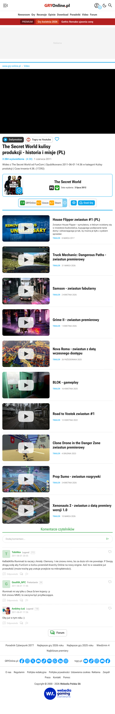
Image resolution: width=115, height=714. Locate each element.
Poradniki (75, 14)
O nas (8, 672)
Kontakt (57, 677)
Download (62, 14)
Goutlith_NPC (19, 582)
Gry (33, 14)
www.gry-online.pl (11, 65)
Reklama (96, 672)
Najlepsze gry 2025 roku (80, 645)
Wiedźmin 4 (103, 645)
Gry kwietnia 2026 (47, 21)
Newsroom (24, 14)
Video (85, 14)
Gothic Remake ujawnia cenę (77, 21)
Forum (93, 14)
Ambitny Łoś (18, 608)
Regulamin (19, 672)
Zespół (106, 672)
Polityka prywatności (59, 672)
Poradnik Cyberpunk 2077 (20, 645)
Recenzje (42, 14)
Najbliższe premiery (57, 650)
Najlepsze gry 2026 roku (50, 645)
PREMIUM (27, 21)
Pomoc (66, 677)
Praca (47, 677)
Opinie (52, 14)
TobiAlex (16, 552)
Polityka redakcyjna (36, 672)
